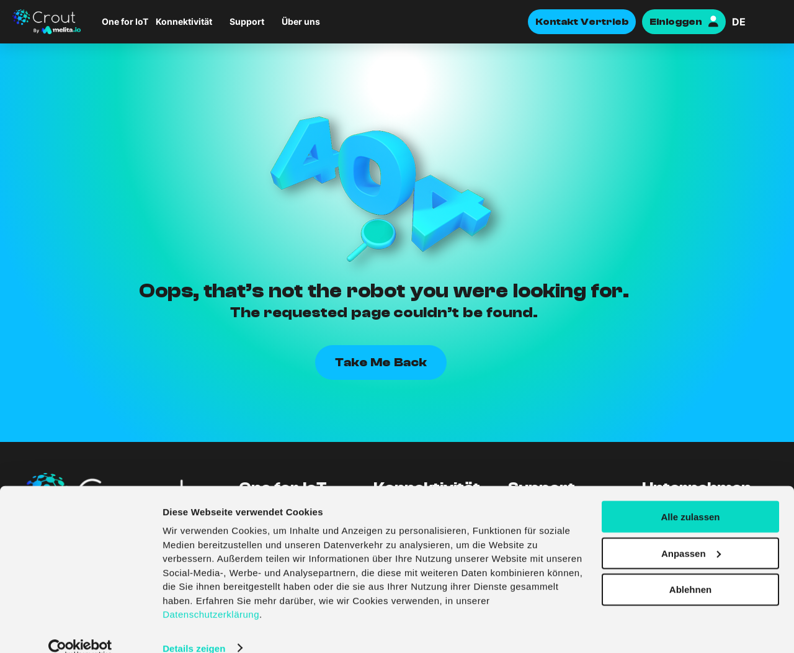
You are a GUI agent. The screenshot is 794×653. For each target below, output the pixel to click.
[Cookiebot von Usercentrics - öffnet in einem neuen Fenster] (80, 628)
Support (247, 22)
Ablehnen (690, 570)
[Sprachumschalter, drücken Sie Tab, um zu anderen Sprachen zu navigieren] (757, 21)
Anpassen (691, 533)
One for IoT (125, 22)
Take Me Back (381, 362)
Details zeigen (194, 628)
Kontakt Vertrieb (581, 21)
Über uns (301, 22)
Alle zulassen (690, 497)
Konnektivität (184, 22)
